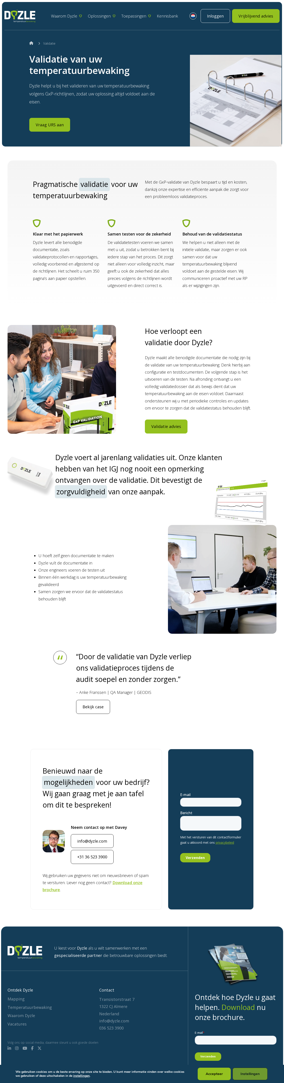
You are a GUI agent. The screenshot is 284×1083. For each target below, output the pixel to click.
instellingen (96, 1076)
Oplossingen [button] (99, 16)
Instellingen (250, 1074)
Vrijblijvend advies (256, 16)
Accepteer (213, 1074)
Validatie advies (166, 443)
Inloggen (215, 16)
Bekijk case (93, 706)
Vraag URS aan (50, 124)
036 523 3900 (111, 1028)
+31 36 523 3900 (92, 874)
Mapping (16, 999)
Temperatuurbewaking (30, 1007)
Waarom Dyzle (21, 1015)
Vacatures (17, 1024)
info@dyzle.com (92, 858)
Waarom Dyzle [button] (64, 16)
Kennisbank (167, 16)
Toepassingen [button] (133, 16)
